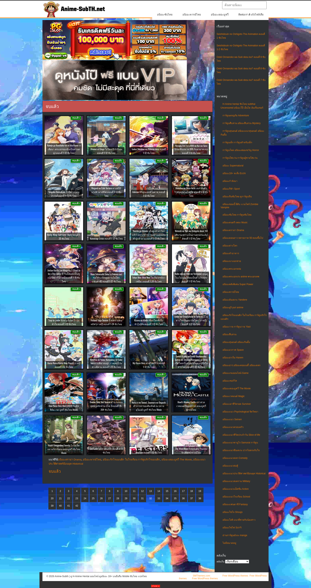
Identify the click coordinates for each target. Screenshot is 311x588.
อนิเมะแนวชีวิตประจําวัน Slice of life (241, 434)
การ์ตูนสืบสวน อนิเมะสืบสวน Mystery (242, 123)
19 (200, 491)
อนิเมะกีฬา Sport (231, 188)
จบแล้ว (55, 471)
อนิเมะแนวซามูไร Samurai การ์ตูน (240, 442)
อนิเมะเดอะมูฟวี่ (219, 14)
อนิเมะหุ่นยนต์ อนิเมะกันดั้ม (236, 342)
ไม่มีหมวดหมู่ (229, 543)
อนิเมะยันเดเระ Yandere (235, 299)
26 (101, 498)
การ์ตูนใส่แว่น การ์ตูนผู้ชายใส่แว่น (240, 158)
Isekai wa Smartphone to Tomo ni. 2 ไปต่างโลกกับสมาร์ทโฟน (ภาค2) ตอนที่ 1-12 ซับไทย (191, 320)
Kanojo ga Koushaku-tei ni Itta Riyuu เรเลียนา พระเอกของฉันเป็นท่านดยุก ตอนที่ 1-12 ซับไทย (64, 149)
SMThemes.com (201, 575)
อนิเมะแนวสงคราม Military (236, 481)
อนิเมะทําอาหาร (231, 253)
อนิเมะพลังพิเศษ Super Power (238, 284)
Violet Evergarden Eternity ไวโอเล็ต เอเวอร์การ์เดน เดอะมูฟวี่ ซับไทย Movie (64, 449)
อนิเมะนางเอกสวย (232, 261)
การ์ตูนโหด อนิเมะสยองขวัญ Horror (241, 150)
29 (126, 498)
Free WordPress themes (235, 575)
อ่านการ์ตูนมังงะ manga (235, 535)
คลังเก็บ (221, 561)
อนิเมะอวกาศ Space (233, 349)
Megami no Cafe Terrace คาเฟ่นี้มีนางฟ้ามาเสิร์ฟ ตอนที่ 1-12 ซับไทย (106, 191)
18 (191, 491)
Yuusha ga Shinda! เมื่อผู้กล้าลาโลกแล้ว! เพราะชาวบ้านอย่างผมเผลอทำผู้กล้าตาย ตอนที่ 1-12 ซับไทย (149, 234)
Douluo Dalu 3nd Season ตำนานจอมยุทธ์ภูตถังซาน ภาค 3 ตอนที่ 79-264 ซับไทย (106, 405)
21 (60, 498)
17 (183, 491)
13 (150, 491)
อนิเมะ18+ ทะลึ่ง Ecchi (234, 173)
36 (183, 498)
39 (52, 505)
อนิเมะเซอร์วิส (230, 380)
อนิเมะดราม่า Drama (233, 230)
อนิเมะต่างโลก (230, 245)
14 (158, 491)
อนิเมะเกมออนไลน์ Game (236, 373)
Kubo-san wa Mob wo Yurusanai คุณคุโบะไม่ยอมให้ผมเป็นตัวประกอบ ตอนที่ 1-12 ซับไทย (191, 277)
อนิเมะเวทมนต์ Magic (234, 396)
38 (200, 498)
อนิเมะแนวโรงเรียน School (236, 496)
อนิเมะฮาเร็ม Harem (233, 357)
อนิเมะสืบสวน (229, 334)
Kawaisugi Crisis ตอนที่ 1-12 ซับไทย (106, 238)
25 (93, 498)
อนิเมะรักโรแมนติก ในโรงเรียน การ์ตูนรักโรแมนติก (131, 459)
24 (85, 498)
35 (175, 498)
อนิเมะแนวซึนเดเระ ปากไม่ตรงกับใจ (241, 450)
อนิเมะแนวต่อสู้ (230, 465)
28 (117, 498)
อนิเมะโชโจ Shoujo (233, 512)
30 (134, 498)
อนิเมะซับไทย (165, 14)
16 (175, 491)
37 (191, 498)
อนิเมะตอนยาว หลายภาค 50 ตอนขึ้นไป (243, 238)
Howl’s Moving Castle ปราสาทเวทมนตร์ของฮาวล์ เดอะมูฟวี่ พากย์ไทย (191, 405)
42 (76, 505)
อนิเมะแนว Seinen (232, 419)
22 (68, 498)
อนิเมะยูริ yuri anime (233, 307)
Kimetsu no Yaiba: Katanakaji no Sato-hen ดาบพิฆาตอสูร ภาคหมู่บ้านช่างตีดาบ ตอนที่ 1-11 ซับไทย (106, 363)
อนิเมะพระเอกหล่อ (232, 268)
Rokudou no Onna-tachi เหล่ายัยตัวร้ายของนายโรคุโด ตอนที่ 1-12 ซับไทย (191, 191)
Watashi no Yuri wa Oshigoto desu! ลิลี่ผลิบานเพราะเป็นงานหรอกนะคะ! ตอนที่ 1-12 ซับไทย (191, 234)
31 (142, 498)
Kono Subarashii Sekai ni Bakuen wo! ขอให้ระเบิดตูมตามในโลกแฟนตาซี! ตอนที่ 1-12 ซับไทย (106, 277)
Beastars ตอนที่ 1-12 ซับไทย (149, 452)
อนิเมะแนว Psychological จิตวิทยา (240, 411)
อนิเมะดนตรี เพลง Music (235, 222)
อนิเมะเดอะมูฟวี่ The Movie (237, 388)
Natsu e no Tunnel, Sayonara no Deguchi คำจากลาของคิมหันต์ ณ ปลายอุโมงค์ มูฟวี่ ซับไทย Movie (149, 406)
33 (158, 498)
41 (68, 505)
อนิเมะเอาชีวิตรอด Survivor (237, 404)
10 (126, 491)
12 (142, 491)
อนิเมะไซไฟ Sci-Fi (232, 527)
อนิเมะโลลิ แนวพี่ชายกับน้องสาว (239, 519)
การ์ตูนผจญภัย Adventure (236, 115)
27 (109, 498)
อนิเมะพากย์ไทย (191, 14)
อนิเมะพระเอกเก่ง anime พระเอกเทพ (241, 276)
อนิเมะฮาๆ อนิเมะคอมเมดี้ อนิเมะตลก (241, 365)
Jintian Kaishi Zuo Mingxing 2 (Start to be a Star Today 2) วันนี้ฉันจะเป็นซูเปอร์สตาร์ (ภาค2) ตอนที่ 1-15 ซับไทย (63, 276)
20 (52, 498)
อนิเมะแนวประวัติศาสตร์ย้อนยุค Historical (244, 473)
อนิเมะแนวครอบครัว (233, 427)
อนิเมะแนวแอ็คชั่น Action (236, 489)
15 (167, 491)
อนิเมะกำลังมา (230, 181)
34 (167, 498)
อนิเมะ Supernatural (233, 165)
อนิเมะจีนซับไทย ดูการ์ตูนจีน (237, 196)
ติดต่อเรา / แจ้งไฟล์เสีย (251, 14)
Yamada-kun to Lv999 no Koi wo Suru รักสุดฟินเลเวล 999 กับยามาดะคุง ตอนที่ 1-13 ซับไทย (191, 149)
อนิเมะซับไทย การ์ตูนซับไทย (237, 214)
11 (134, 491)
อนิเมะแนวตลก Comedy (235, 458)
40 (60, 505)
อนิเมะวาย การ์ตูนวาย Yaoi (237, 326)
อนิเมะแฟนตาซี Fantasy (235, 504)
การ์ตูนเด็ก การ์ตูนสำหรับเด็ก (237, 142)
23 (76, 498)
